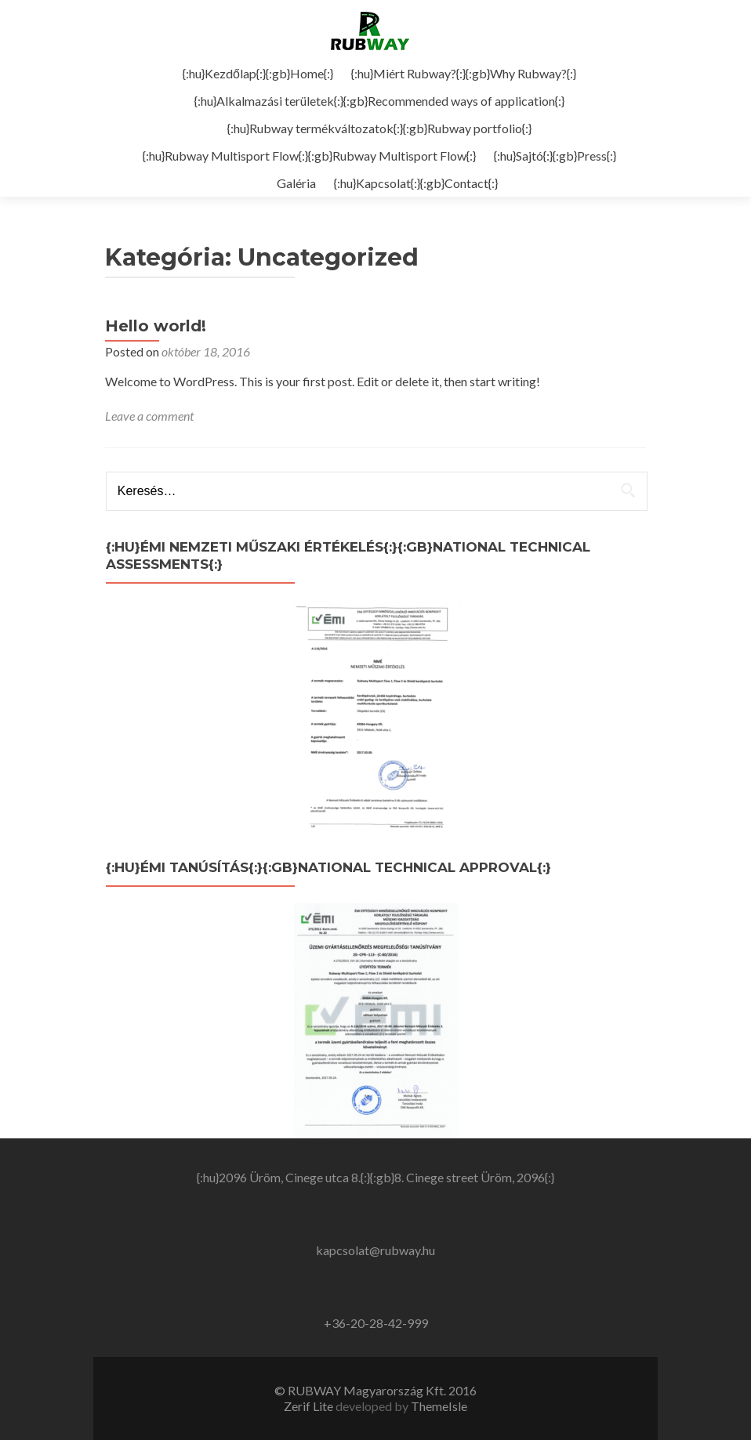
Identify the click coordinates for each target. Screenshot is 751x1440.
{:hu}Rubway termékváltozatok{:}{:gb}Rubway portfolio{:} (379, 128)
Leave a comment (149, 415)
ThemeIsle (439, 1405)
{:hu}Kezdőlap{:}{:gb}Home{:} (258, 73)
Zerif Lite (310, 1405)
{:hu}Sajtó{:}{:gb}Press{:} (555, 155)
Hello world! (155, 326)
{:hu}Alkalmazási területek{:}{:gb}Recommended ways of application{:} (379, 100)
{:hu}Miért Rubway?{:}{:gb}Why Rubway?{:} (463, 73)
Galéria (296, 182)
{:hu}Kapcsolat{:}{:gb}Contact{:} (416, 182)
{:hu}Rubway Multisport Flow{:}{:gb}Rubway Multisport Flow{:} (309, 155)
